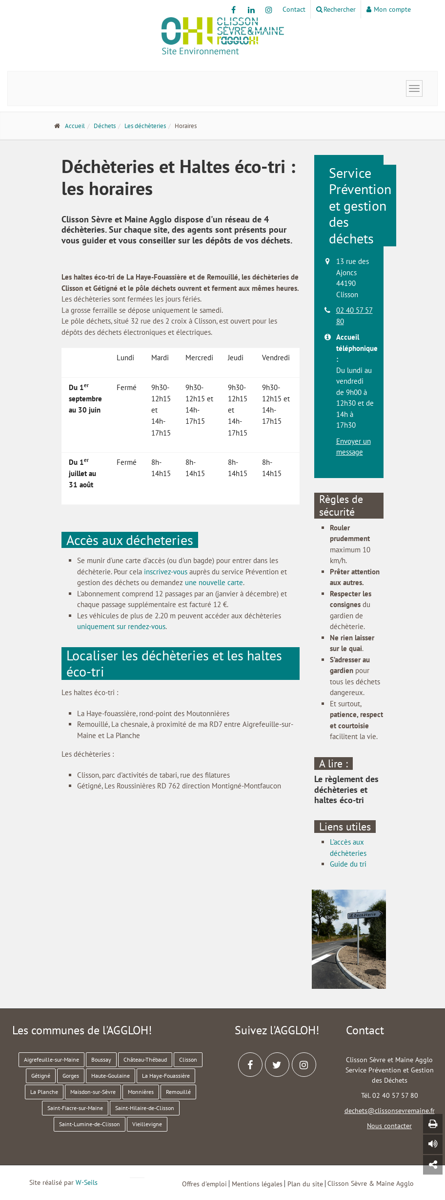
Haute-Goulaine (110, 1075)
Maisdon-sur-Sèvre (93, 1091)
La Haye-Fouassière (166, 1075)
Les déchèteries (145, 126)
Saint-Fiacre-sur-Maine (75, 1108)
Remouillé (178, 1091)
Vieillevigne (147, 1124)
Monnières (141, 1091)
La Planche (44, 1091)
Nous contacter (389, 1125)
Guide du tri (348, 864)
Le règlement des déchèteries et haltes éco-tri (346, 789)
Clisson (188, 1059)
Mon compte (388, 9)
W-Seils (87, 1182)
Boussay (101, 1059)
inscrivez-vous (165, 571)
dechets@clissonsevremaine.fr (389, 1110)
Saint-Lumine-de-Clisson (89, 1124)
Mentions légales (257, 1183)
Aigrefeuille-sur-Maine (51, 1059)
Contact (294, 9)
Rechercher (336, 9)
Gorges (70, 1075)
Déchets (105, 126)
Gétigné (40, 1075)
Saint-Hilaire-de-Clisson (144, 1108)
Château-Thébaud (145, 1059)
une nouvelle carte (214, 582)
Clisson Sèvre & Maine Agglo (370, 1183)
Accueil (75, 126)
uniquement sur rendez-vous (121, 626)
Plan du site (305, 1183)
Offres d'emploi (204, 1183)
